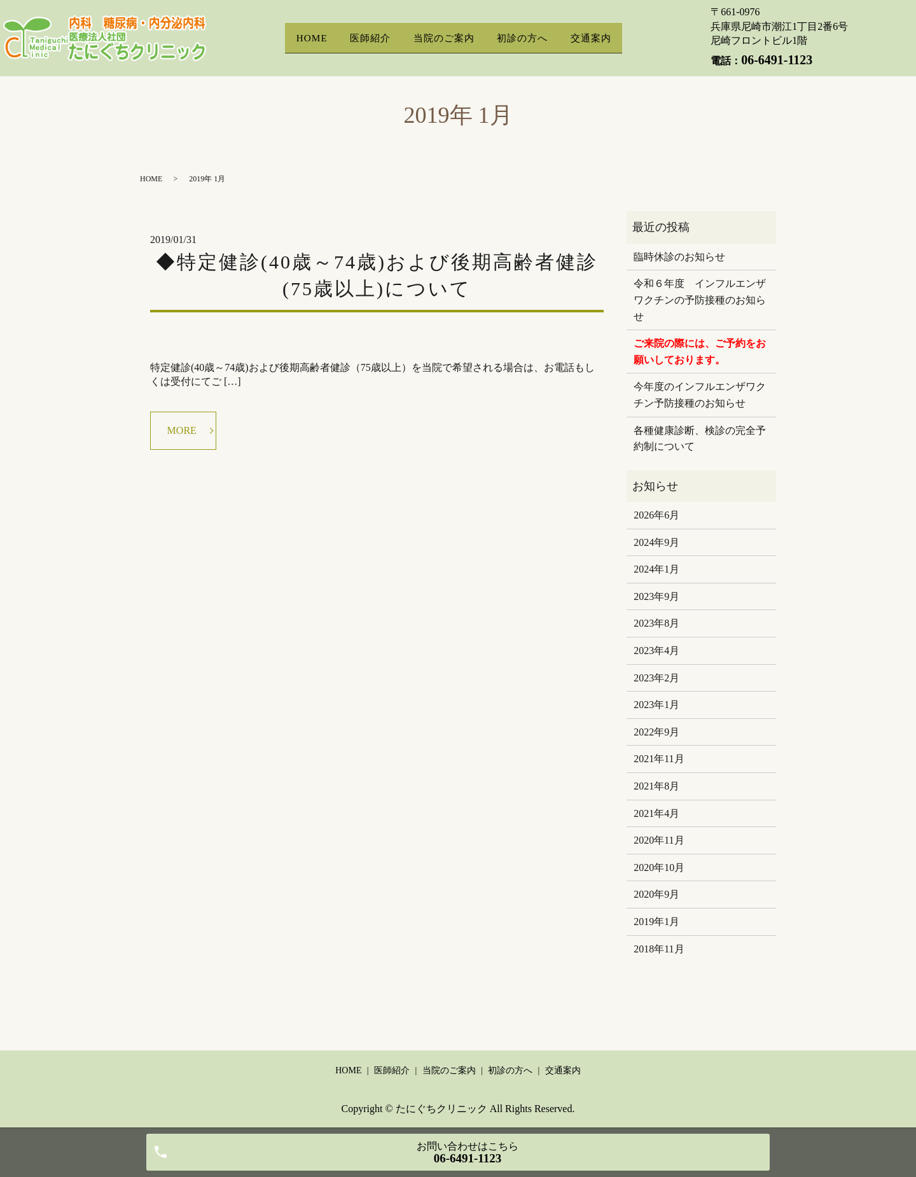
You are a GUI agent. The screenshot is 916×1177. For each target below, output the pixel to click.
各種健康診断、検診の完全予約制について (700, 438)
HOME (309, 38)
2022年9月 (656, 732)
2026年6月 (656, 515)
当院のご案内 (444, 38)
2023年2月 (656, 677)
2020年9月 (656, 894)
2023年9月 (656, 596)
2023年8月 (656, 623)
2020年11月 (659, 840)
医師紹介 (369, 38)
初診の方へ (523, 38)
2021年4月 (656, 813)
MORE (182, 430)
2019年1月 (656, 921)
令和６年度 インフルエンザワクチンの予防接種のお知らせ (700, 299)
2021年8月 (656, 786)
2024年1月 (656, 569)
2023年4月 (656, 650)
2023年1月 (656, 704)
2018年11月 (659, 949)
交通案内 (593, 38)
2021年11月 (659, 758)
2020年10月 (659, 867)
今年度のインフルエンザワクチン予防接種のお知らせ (700, 394)
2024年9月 (656, 542)
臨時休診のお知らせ (679, 256)
